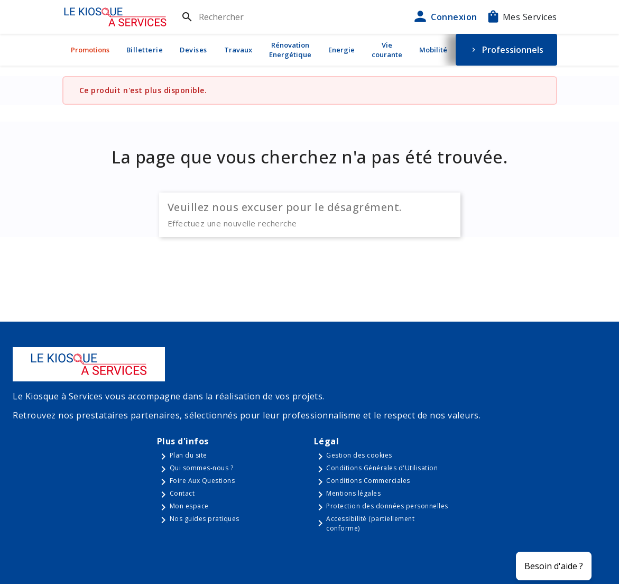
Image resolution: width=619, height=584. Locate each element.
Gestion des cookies (359, 455)
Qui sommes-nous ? (202, 467)
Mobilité (433, 49)
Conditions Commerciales (368, 480)
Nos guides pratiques (204, 518)
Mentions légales (353, 493)
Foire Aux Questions (202, 480)
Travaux (238, 49)
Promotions (90, 49)
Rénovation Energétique (290, 49)
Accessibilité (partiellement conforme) (370, 523)
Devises (193, 49)
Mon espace (189, 505)
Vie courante (387, 49)
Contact (182, 493)
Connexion (444, 16)
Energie (341, 49)
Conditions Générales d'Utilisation (382, 467)
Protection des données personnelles (387, 505)
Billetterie (144, 49)
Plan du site (188, 455)
